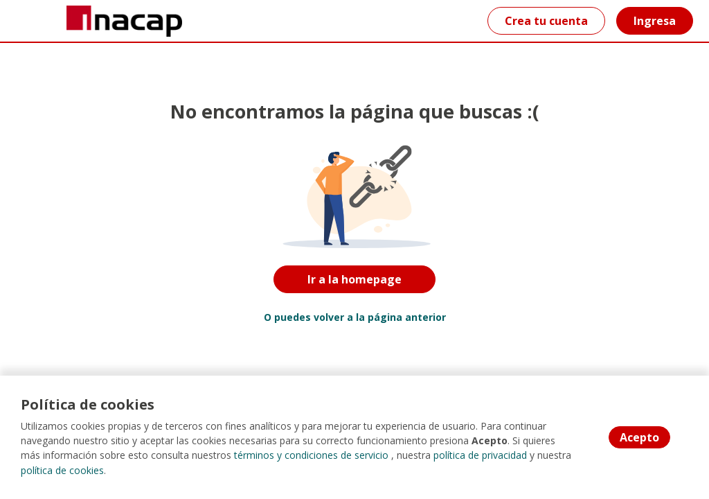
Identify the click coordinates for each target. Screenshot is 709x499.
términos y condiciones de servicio (311, 456)
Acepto (639, 438)
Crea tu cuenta (546, 20)
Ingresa (655, 20)
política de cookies (62, 471)
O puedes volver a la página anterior (355, 317)
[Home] (59, 21)
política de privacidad (480, 456)
